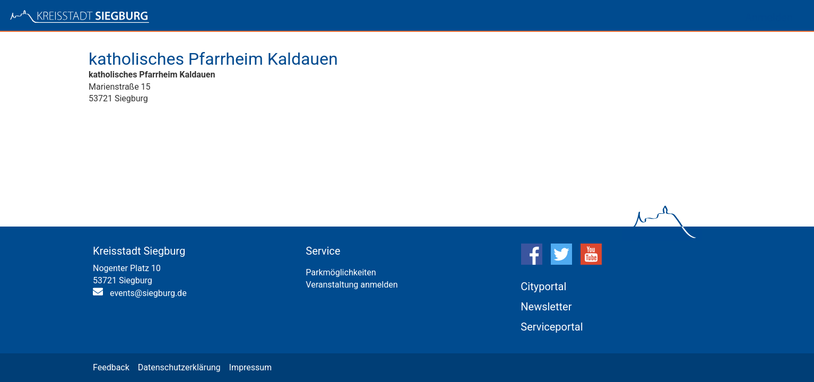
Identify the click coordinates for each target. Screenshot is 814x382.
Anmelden (769, 17)
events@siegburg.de (148, 293)
